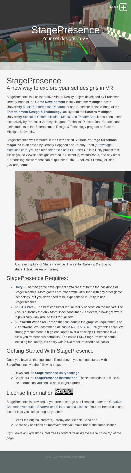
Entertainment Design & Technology (34, 112)
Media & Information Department (46, 107)
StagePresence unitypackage (57, 373)
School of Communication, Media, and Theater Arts (59, 117)
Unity (19, 287)
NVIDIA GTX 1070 (84, 327)
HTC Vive (26, 307)
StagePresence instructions (56, 378)
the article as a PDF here (66, 150)
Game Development (50, 102)
